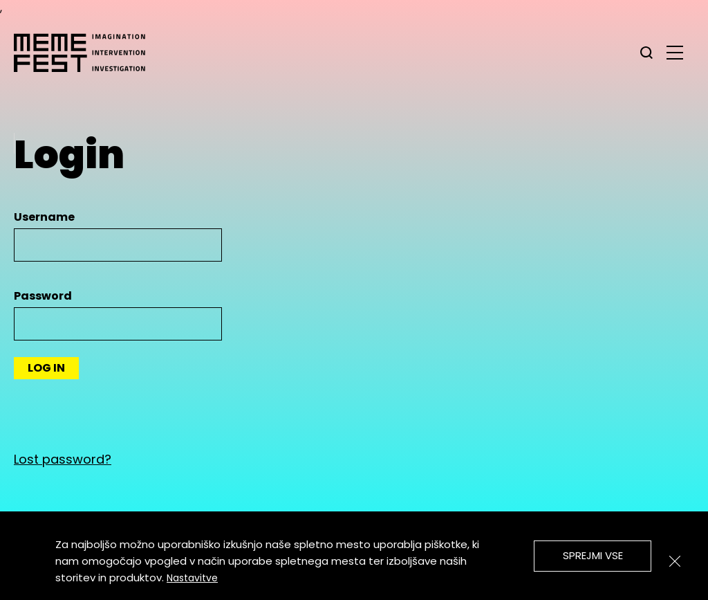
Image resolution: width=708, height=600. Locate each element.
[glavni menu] (674, 52)
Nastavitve (192, 578)
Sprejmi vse (593, 555)
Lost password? (62, 459)
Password (43, 296)
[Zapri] (675, 561)
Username (44, 217)
